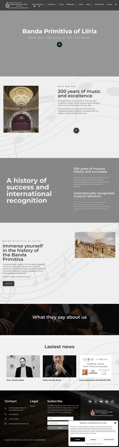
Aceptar (77, 439)
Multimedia (71, 4)
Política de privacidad (90, 443)
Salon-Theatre (99, 4)
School (61, 4)
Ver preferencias (109, 439)
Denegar (93, 439)
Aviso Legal (100, 443)
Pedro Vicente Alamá (52, 380)
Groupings (52, 4)
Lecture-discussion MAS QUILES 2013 (94, 380)
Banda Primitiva (38, 4)
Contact (109, 4)
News (89, 4)
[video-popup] (59, 44)
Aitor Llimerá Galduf (15, 380)
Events (81, 4)
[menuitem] (116, 4)
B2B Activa (42, 440)
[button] (115, 423)
